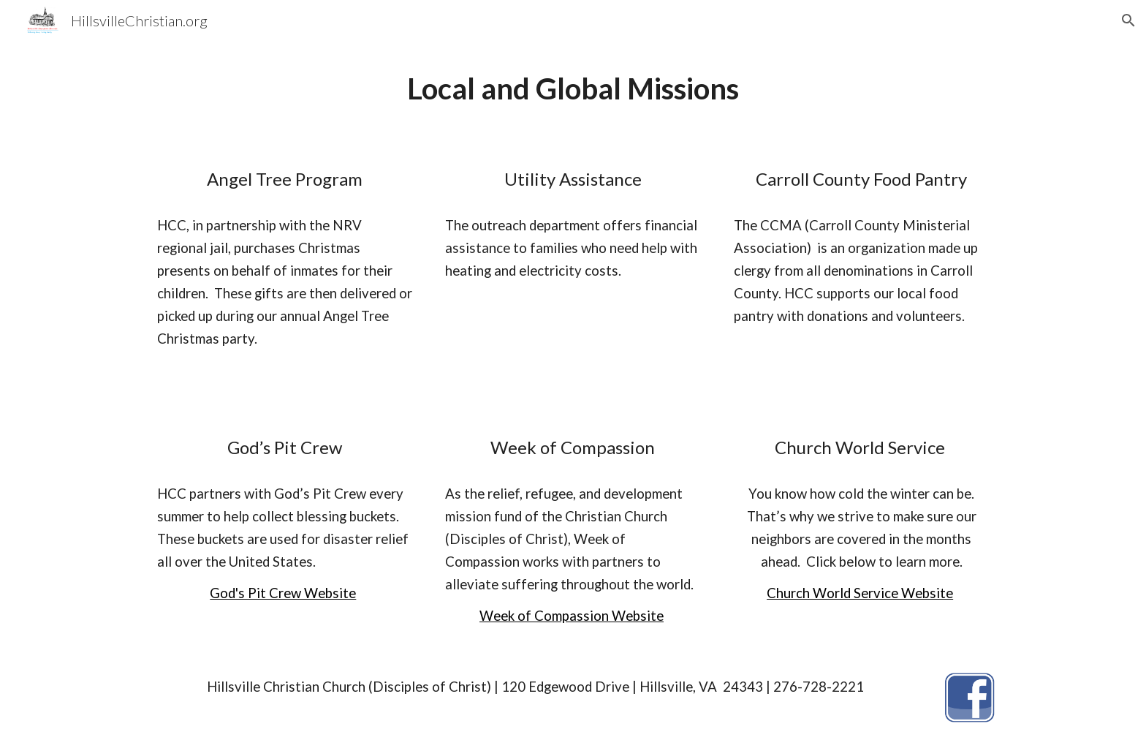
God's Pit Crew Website (283, 593)
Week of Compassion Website (571, 616)
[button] (1128, 20)
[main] (573, 88)
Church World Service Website (860, 593)
